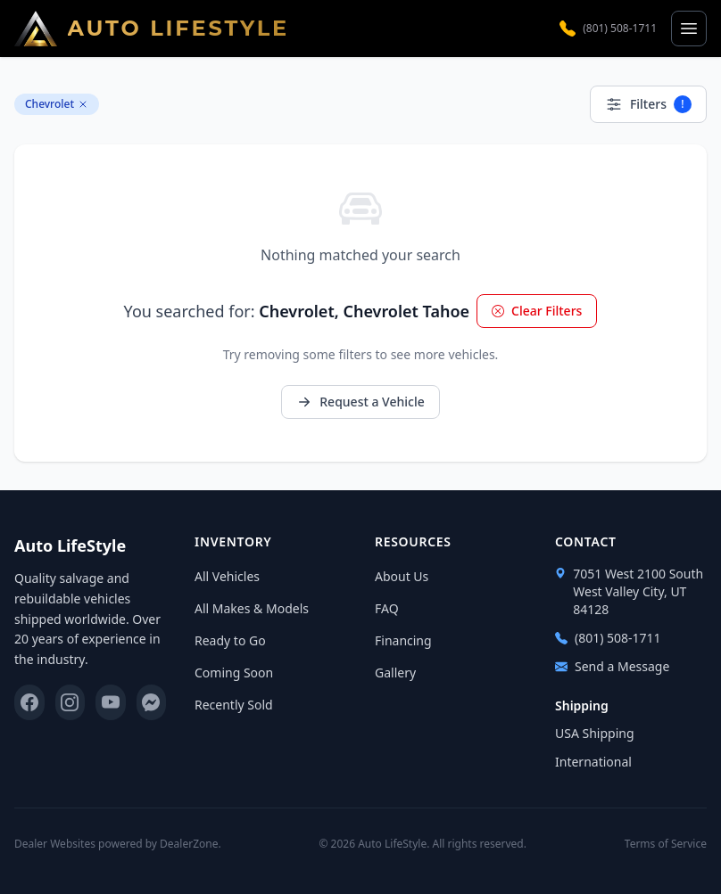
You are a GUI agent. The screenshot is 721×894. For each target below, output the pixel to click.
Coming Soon (234, 672)
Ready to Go (230, 640)
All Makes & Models (252, 608)
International (593, 761)
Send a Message (612, 666)
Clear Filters (537, 310)
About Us (401, 576)
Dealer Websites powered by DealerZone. (117, 843)
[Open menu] (689, 28)
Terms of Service (666, 844)
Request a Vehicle (360, 401)
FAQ (387, 608)
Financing (403, 640)
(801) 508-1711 (608, 29)
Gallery (395, 672)
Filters (648, 104)
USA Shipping (594, 733)
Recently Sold (234, 704)
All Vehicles (227, 576)
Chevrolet (56, 103)
